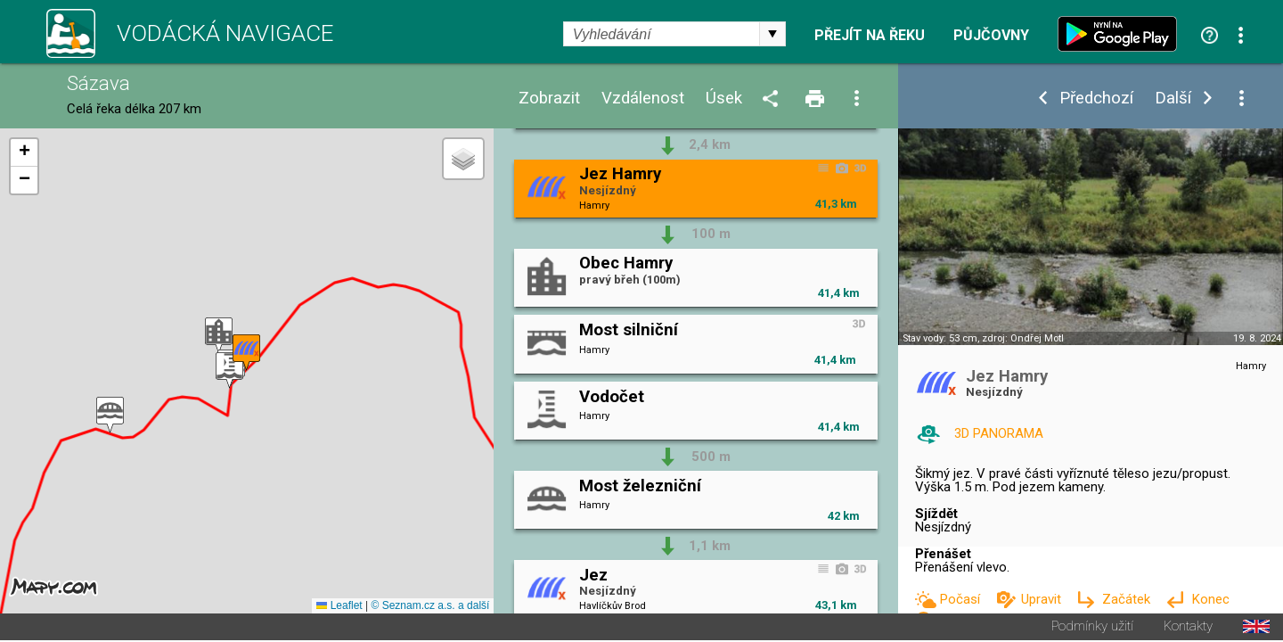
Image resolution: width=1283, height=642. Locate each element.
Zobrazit (549, 98)
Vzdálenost (642, 98)
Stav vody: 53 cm (940, 338)
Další (1173, 98)
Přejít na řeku (869, 36)
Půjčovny (991, 36)
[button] (219, 336)
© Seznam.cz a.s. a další (430, 607)
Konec (1210, 599)
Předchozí (1096, 98)
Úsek (724, 98)
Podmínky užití (1092, 628)
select (772, 33)
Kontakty (1188, 628)
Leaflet (339, 607)
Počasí (961, 599)
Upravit (1043, 599)
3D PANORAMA (998, 433)
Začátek (1128, 599)
